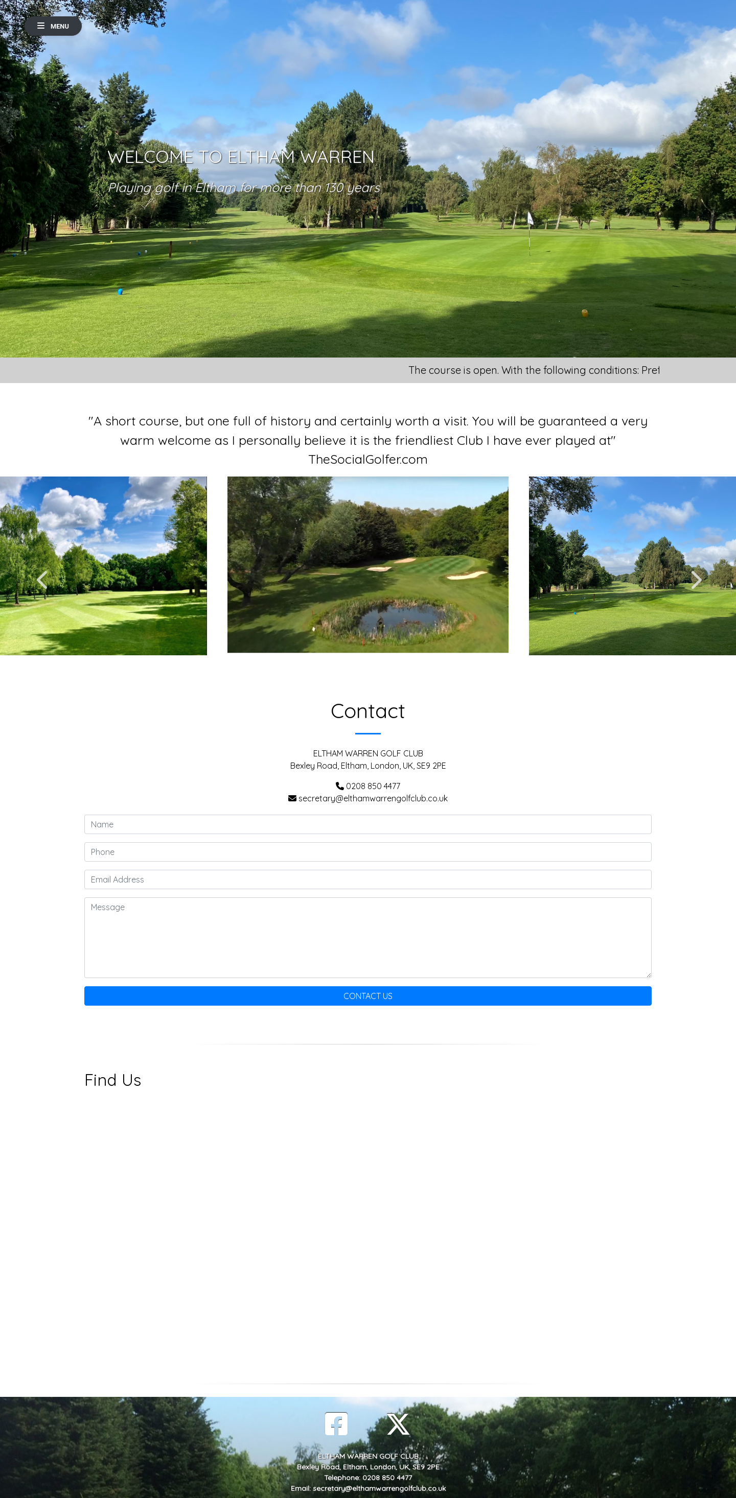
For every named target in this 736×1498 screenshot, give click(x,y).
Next (694, 574)
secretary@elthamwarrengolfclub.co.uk (373, 798)
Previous (42, 574)
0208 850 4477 (373, 786)
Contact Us (368, 996)
